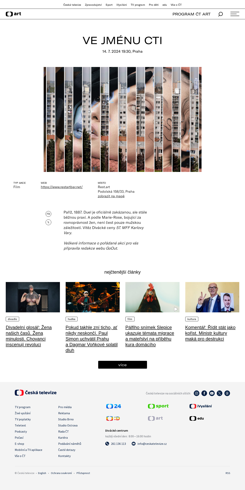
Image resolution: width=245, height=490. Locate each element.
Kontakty (64, 456)
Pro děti (154, 4)
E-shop (19, 444)
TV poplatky (23, 419)
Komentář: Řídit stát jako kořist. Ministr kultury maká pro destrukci (210, 333)
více (122, 364)
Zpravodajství (93, 4)
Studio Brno (66, 419)
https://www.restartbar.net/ (62, 187)
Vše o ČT (176, 4)
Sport (109, 4)
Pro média (65, 407)
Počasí (19, 437)
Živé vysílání (22, 413)
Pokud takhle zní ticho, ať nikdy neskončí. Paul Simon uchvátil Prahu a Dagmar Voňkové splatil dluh (92, 339)
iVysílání (121, 4)
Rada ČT (63, 431)
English (42, 473)
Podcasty (21, 431)
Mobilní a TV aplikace (28, 450)
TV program (138, 4)
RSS (228, 473)
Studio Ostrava (68, 425)
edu (165, 4)
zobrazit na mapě (111, 196)
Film (129, 319)
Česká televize (72, 4)
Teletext (20, 425)
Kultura (191, 319)
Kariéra (63, 437)
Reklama (64, 413)
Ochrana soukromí (61, 473)
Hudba (72, 319)
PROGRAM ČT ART (191, 14)
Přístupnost (83, 473)
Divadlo (12, 319)
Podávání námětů (69, 444)
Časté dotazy (66, 450)
